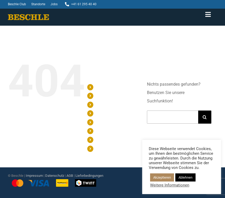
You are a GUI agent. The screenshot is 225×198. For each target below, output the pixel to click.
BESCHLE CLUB (109, 131)
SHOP (101, 87)
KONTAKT (104, 148)
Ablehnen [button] (185, 177)
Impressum (34, 176)
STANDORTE (106, 140)
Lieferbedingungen (89, 176)
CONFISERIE (106, 113)
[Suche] (204, 117)
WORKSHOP (106, 104)
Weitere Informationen (169, 185)
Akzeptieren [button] (162, 177)
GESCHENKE (106, 96)
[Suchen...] (172, 117)
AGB (70, 176)
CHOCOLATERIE (109, 122)
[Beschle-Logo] (28, 16)
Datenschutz (54, 176)
